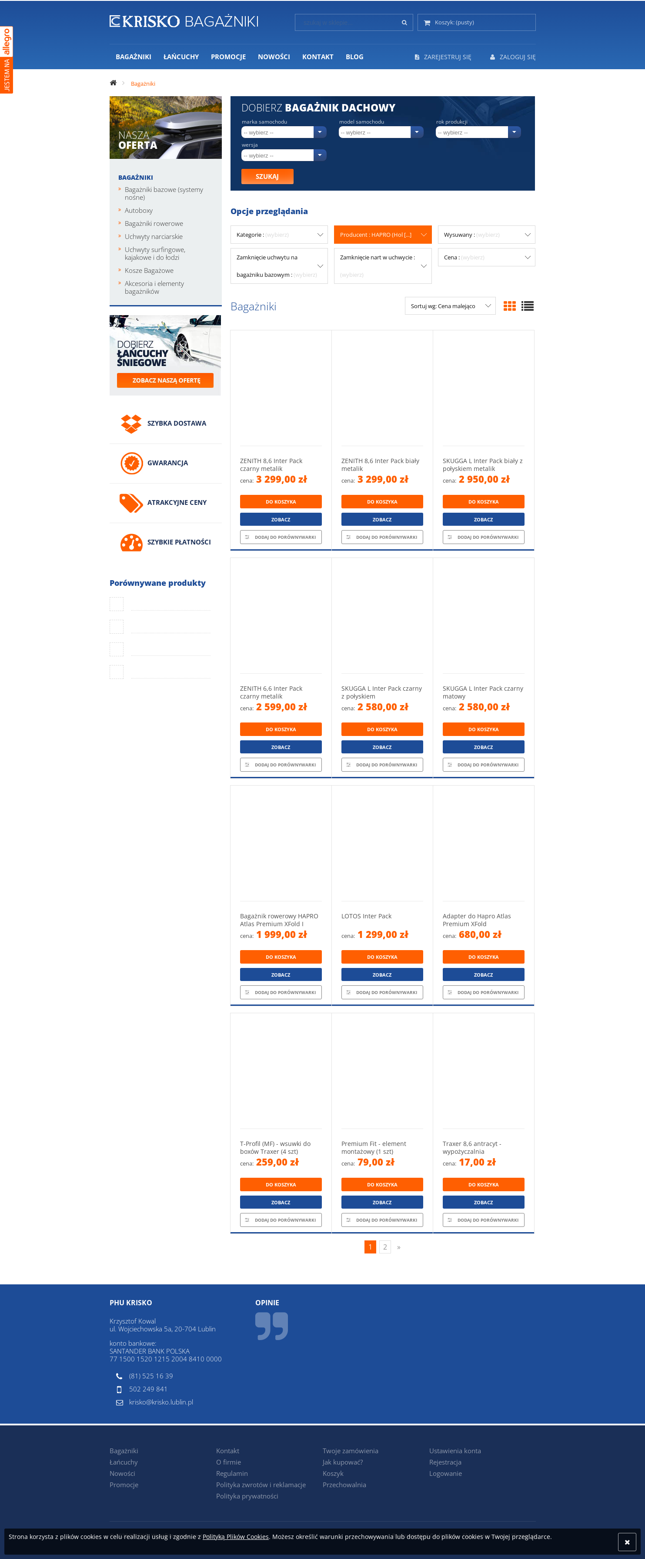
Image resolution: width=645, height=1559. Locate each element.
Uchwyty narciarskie (154, 236)
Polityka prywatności (247, 1496)
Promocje (124, 1484)
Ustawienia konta (455, 1450)
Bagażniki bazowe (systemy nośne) (164, 193)
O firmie (228, 1462)
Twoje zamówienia (350, 1450)
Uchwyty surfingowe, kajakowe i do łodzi (155, 253)
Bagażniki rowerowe (154, 223)
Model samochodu (361, 121)
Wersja (250, 145)
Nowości (122, 1473)
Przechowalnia (344, 1484)
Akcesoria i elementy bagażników (154, 287)
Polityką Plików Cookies (236, 1536)
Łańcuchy (124, 1462)
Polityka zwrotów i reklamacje (261, 1484)
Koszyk (333, 1473)
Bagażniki (135, 177)
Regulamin (232, 1473)
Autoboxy (139, 210)
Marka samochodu (264, 121)
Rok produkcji (452, 121)
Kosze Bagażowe (149, 270)
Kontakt (227, 1450)
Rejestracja (445, 1462)
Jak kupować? (343, 1462)
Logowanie (445, 1473)
